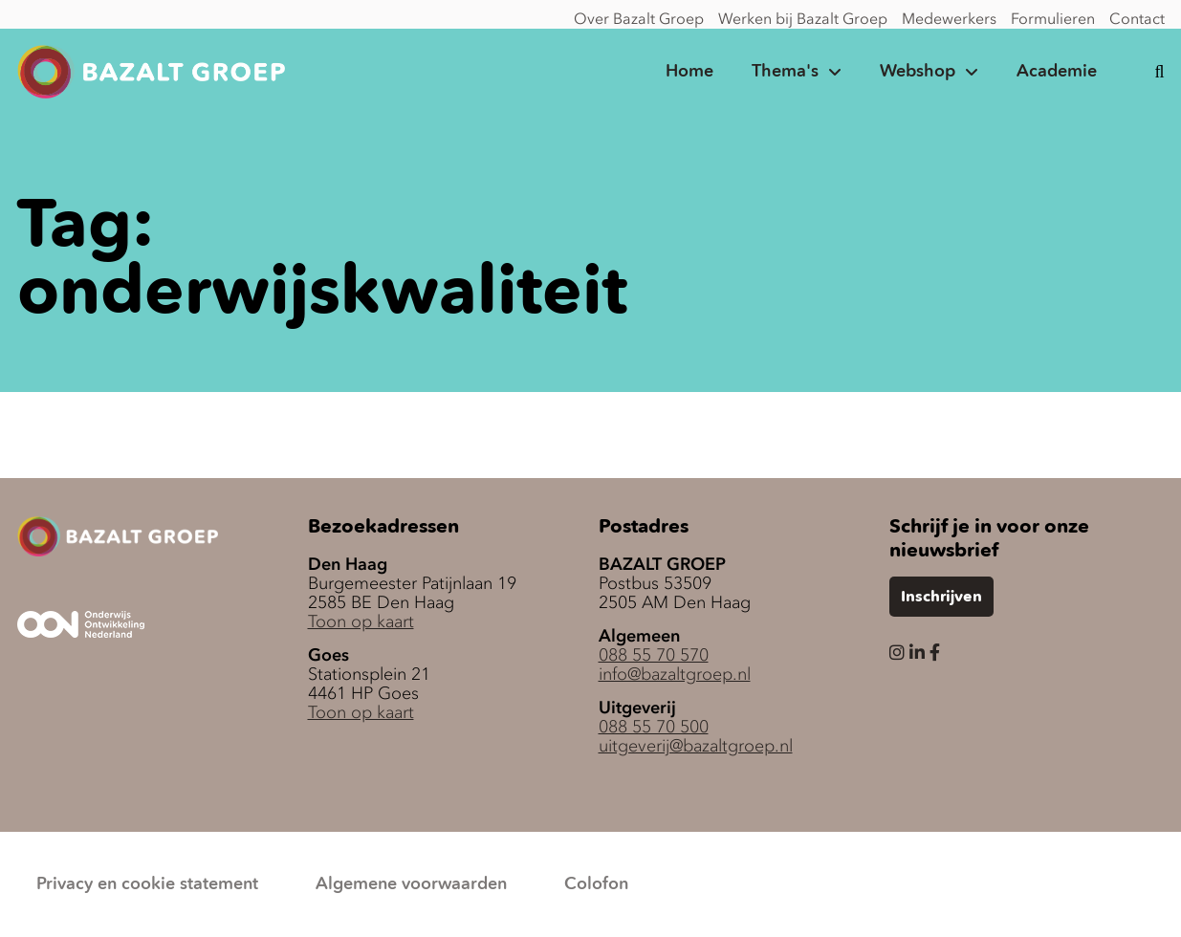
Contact (1137, 18)
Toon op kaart (361, 621)
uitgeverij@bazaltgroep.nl (696, 745)
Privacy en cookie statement (147, 884)
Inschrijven (941, 597)
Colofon (596, 884)
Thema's (785, 71)
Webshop (917, 71)
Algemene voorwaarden (411, 884)
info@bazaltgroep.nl (675, 674)
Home (689, 71)
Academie (1057, 71)
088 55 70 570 (654, 654)
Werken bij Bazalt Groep (802, 18)
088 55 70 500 (654, 726)
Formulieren (1053, 18)
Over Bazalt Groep (639, 18)
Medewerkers (949, 18)
